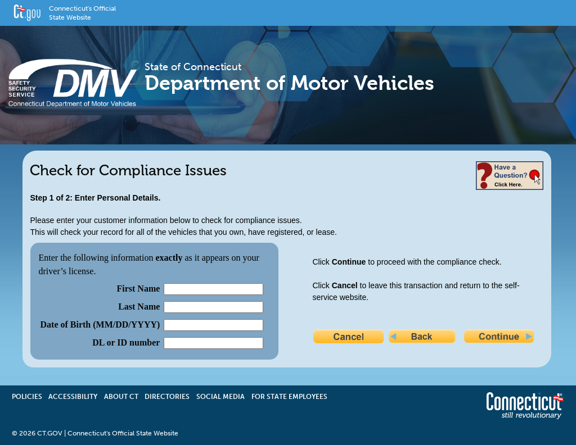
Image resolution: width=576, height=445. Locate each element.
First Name (138, 288)
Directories (167, 397)
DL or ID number (126, 342)
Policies (27, 397)
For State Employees (289, 397)
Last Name (139, 306)
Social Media (220, 397)
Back (424, 337)
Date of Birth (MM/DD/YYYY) (100, 324)
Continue (500, 337)
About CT (121, 397)
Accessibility (72, 397)
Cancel (349, 337)
